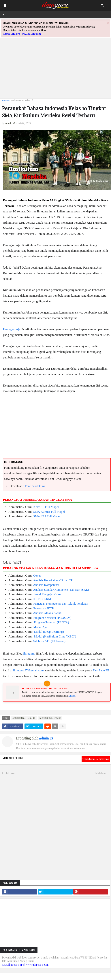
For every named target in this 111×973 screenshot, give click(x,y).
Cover (37, 575)
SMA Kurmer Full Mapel (49, 511)
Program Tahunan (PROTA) (51, 622)
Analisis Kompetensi (46, 585)
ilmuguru (29, 653)
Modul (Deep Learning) (49, 631)
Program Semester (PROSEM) (52, 617)
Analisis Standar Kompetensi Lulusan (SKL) (61, 589)
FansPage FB (101, 670)
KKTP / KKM (42, 599)
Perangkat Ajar (12, 329)
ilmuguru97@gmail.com (28, 670)
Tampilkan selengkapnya (95, 758)
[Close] (108, 23)
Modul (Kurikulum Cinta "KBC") (55, 636)
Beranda (6, 100)
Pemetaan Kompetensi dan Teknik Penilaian (60, 603)
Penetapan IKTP (43, 608)
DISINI (72, 695)
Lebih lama (100, 773)
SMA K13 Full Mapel (47, 516)
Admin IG (46, 738)
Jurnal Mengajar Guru (47, 594)
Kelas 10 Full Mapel (46, 507)
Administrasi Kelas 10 (22, 100)
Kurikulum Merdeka (50, 717)
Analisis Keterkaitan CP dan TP (53, 580)
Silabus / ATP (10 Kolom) (49, 641)
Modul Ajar (40, 627)
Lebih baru (9, 773)
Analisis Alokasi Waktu (47, 613)
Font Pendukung (35, 486)
